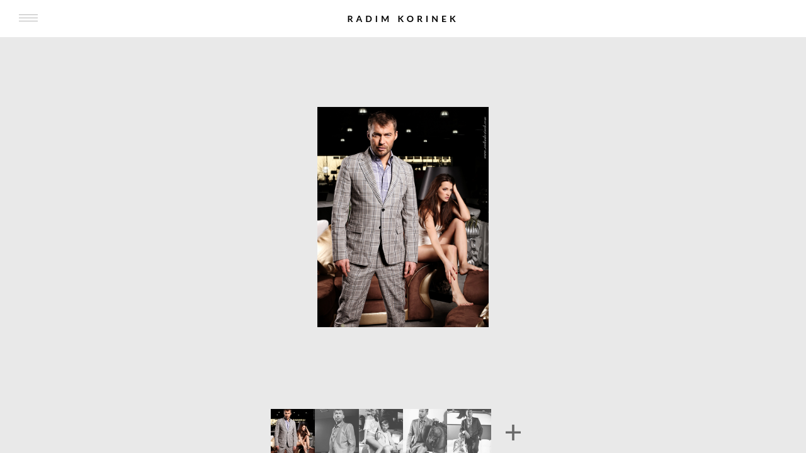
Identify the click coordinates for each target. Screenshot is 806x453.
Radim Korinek (402, 18)
